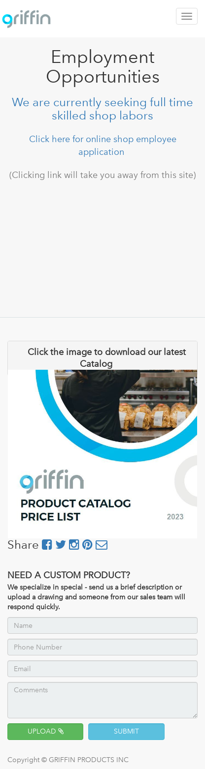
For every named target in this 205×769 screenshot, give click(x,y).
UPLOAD (46, 731)
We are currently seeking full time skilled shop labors (102, 108)
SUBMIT (126, 731)
